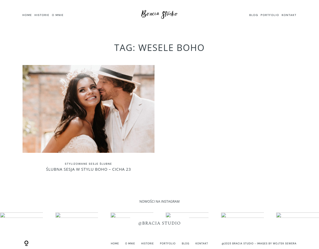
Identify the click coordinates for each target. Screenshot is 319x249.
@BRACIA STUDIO (159, 223)
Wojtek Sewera (284, 243)
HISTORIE (41, 15)
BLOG (253, 15)
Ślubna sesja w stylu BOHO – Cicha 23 (88, 121)
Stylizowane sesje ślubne (88, 164)
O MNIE (58, 15)
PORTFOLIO (270, 15)
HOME (27, 15)
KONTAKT (289, 15)
